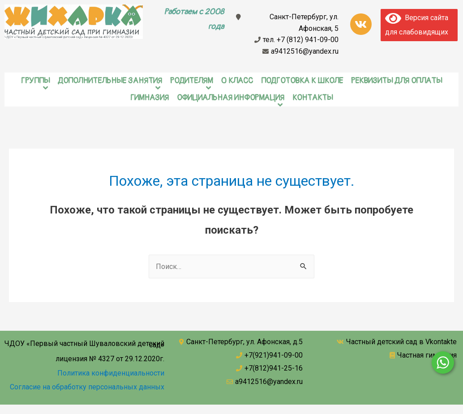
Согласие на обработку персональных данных (87, 387)
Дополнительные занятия (110, 81)
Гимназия (149, 98)
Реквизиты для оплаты (396, 81)
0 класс (237, 81)
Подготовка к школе (302, 81)
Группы (35, 81)
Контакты (312, 98)
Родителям (191, 81)
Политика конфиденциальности (110, 373)
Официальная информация (230, 98)
